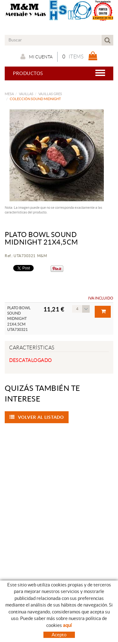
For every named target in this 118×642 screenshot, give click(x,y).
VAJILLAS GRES (50, 94)
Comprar (103, 311)
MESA (9, 94)
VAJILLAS (26, 94)
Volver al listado (36, 417)
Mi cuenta (36, 56)
